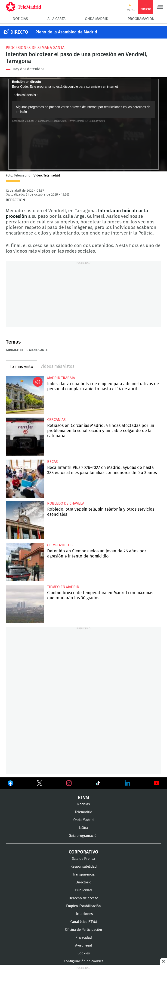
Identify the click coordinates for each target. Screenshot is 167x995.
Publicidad (83, 890)
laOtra (83, 828)
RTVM (83, 797)
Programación (141, 19)
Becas (52, 462)
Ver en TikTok (98, 784)
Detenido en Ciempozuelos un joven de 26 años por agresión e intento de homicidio (25, 562)
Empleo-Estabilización (83, 906)
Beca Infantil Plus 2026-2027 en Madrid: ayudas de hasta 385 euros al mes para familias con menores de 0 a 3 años (25, 479)
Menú (160, 7)
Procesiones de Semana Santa (35, 48)
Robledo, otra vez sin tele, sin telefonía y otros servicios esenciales (25, 520)
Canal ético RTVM (83, 922)
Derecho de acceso (83, 898)
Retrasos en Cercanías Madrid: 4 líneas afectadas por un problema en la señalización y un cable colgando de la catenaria (25, 437)
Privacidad (83, 937)
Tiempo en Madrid (63, 587)
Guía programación (84, 835)
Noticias (20, 19)
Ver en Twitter (39, 784)
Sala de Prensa (83, 858)
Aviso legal (83, 945)
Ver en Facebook (10, 784)
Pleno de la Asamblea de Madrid (66, 32)
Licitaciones (83, 914)
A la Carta (56, 19)
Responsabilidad (84, 866)
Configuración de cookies (83, 961)
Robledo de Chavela (65, 503)
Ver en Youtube (156, 783)
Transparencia (83, 874)
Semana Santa (36, 350)
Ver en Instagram (69, 783)
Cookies (83, 953)
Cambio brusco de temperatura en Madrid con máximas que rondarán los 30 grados (25, 604)
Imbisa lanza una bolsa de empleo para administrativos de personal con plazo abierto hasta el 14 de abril (25, 395)
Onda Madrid (96, 19)
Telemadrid (83, 812)
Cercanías (56, 420)
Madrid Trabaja (61, 378)
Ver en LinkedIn (127, 783)
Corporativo (83, 852)
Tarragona (14, 350)
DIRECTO (19, 32)
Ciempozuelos (60, 545)
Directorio (83, 882)
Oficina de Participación (83, 929)
